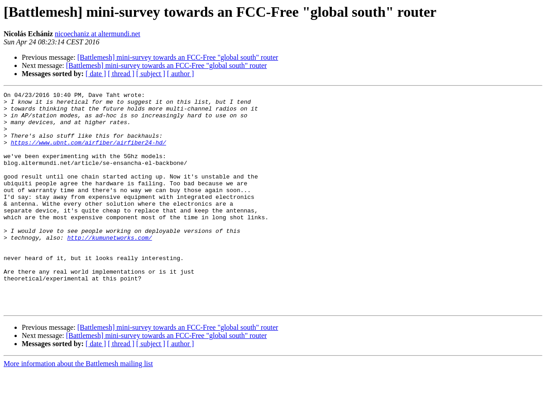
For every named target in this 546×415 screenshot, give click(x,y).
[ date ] (96, 73)
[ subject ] (150, 73)
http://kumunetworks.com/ (109, 267)
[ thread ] (121, 73)
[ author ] (180, 73)
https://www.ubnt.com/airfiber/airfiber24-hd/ (88, 153)
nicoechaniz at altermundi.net (97, 34)
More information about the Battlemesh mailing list (78, 407)
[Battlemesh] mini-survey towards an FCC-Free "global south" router (177, 57)
